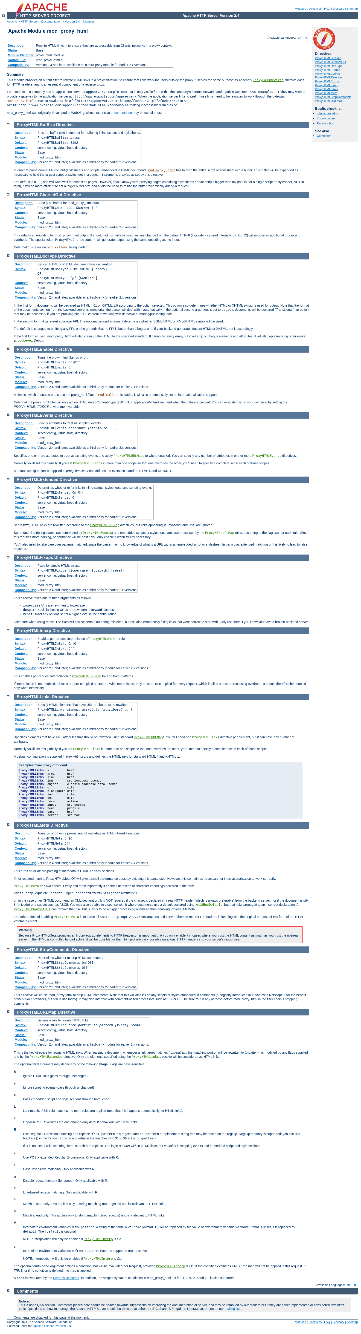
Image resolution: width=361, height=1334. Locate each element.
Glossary (338, 8)
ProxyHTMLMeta (326, 93)
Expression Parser (66, 1278)
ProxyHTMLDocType (329, 66)
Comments (324, 136)
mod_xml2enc (57, 247)
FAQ (327, 8)
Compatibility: (18, 65)
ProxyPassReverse (268, 80)
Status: (13, 50)
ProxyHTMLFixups (327, 81)
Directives (315, 8)
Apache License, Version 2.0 (52, 1326)
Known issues (326, 118)
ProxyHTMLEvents (327, 73)
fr (307, 37)
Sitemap (352, 8)
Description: (17, 45)
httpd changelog (327, 113)
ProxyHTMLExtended (329, 77)
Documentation (51, 21)
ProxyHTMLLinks (326, 89)
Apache (12, 21)
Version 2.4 (72, 21)
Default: (21, 142)
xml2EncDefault (208, 905)
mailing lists (233, 1309)
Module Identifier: (21, 55)
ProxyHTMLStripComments (333, 97)
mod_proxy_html (20, 101)
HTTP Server (29, 21)
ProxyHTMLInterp (326, 85)
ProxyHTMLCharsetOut (330, 62)
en (299, 37)
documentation (121, 113)
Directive (65, 124)
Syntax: (20, 137)
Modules (300, 8)
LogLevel (25, 340)
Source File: (17, 60)
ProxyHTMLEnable (327, 70)
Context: (21, 148)
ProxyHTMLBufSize (328, 58)
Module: (21, 157)
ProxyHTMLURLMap (329, 101)
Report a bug (325, 123)
